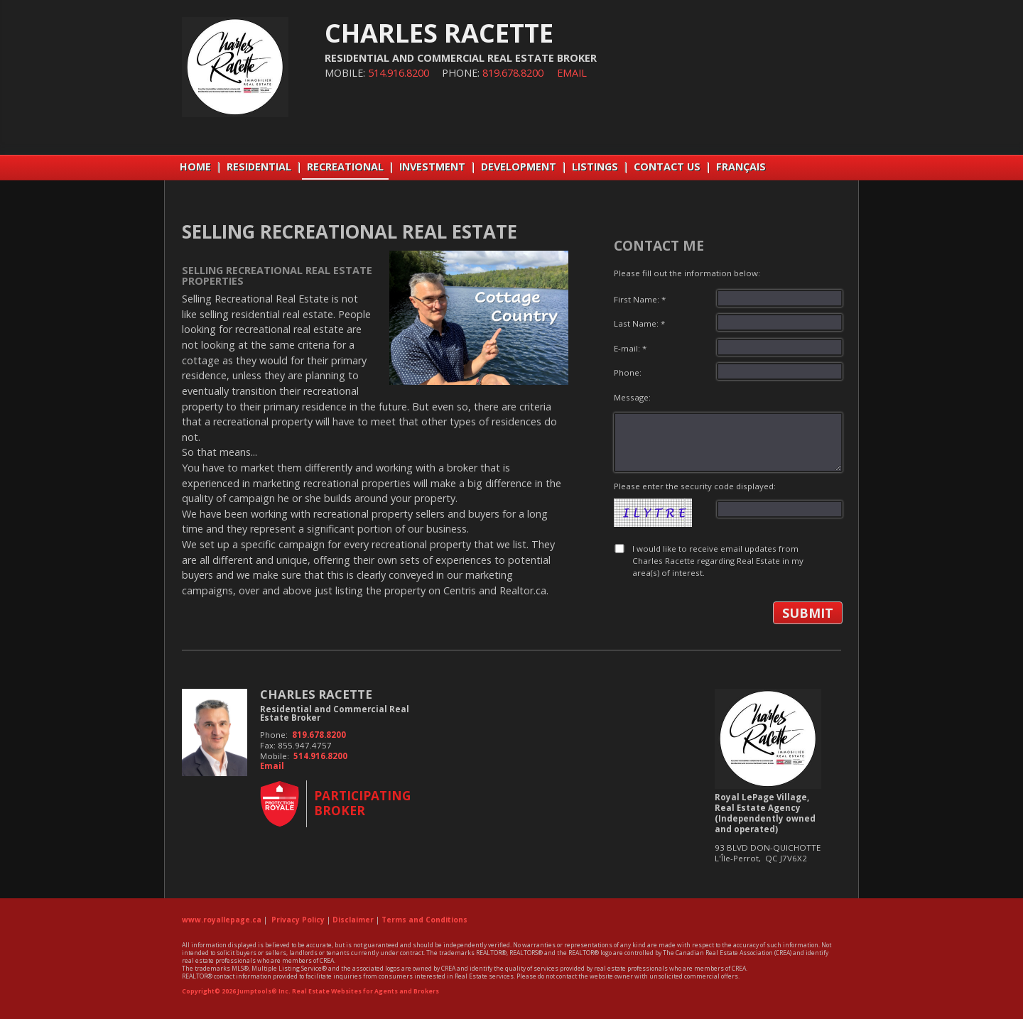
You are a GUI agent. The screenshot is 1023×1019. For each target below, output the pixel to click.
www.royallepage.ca (221, 920)
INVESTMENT (432, 166)
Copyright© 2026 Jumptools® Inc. (236, 991)
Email (572, 73)
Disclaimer (353, 920)
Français (741, 166)
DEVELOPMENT (518, 166)
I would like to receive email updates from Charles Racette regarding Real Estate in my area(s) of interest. (717, 561)
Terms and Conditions (424, 920)
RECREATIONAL (345, 166)
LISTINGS (595, 166)
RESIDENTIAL (259, 166)
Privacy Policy (298, 920)
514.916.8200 (398, 73)
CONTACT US (667, 166)
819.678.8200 (512, 73)
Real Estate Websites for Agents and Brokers (365, 991)
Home (195, 166)
